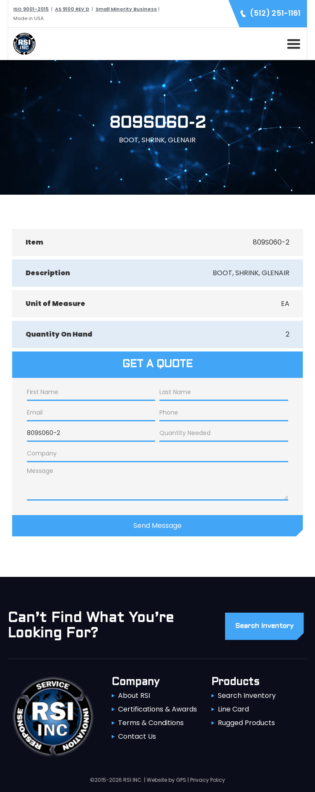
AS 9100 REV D (72, 9)
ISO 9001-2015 (31, 9)
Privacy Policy (207, 779)
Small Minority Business (126, 9)
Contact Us (137, 736)
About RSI (134, 695)
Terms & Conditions (151, 723)
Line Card (233, 709)
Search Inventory (247, 695)
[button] (292, 43)
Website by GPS (166, 779)
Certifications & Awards (157, 709)
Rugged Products (246, 723)
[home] (22, 44)
